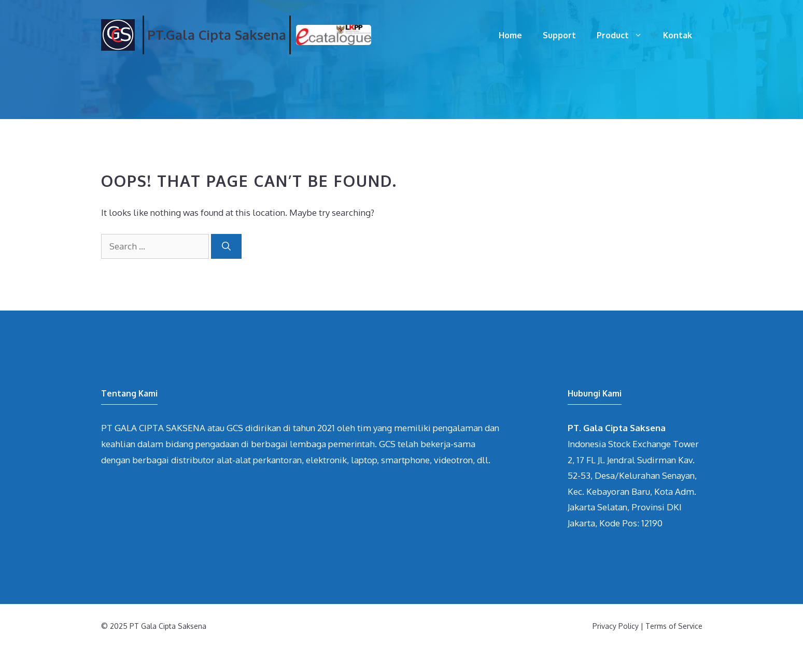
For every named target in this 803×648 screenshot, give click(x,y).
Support (559, 35)
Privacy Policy (616, 626)
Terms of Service (673, 626)
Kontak (677, 35)
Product (625, 35)
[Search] (226, 246)
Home (510, 35)
